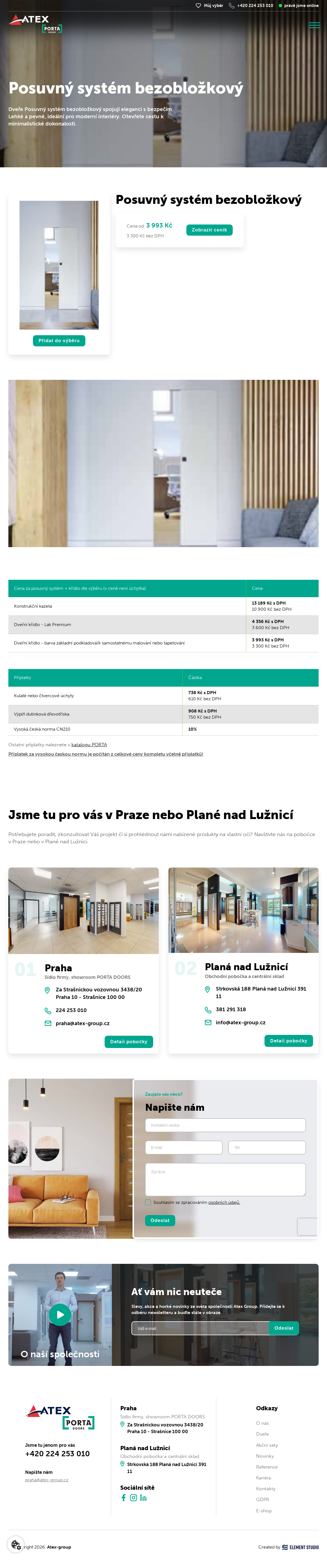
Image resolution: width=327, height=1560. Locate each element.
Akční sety (267, 1446)
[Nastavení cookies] (15, 1544)
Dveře (262, 1435)
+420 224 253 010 (255, 5)
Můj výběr (213, 5)
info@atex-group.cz (241, 1023)
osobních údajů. (224, 1203)
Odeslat (160, 1221)
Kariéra (263, 1479)
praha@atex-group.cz (83, 1023)
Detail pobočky (129, 1042)
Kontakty (265, 1490)
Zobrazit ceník (210, 230)
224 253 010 (71, 1010)
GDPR (262, 1500)
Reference (267, 1468)
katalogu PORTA (89, 745)
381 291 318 (231, 1009)
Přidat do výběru (59, 341)
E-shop (264, 1512)
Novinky (265, 1457)
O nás (262, 1424)
